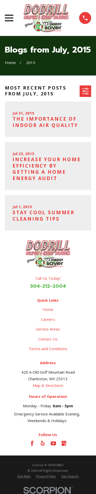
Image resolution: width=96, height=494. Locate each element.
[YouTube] (53, 443)
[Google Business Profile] (64, 443)
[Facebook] (32, 443)
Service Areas (48, 329)
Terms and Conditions (48, 348)
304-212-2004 (48, 286)
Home (48, 309)
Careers (48, 319)
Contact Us (48, 338)
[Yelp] (42, 443)
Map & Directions (48, 385)
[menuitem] (23, 476)
